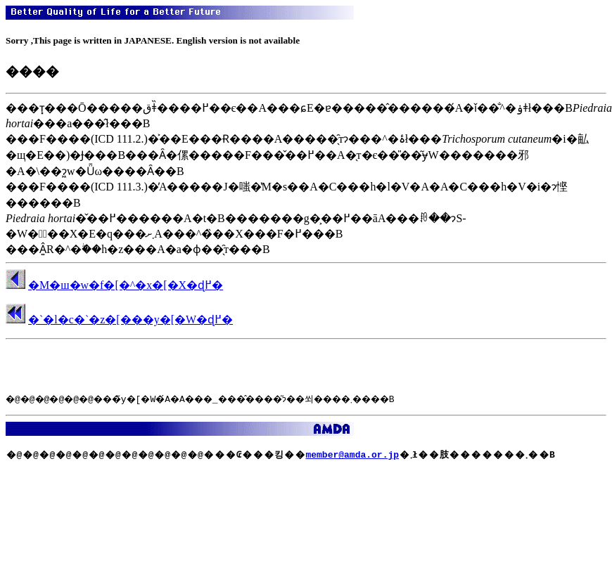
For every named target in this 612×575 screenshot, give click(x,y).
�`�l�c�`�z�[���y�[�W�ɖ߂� (130, 319)
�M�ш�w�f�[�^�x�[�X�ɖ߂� (125, 285)
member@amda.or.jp (352, 454)
